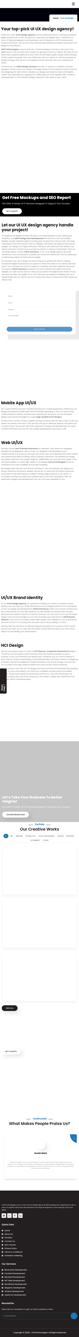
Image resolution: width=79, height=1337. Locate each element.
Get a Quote (12, 211)
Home (55, 18)
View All (10, 1008)
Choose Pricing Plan (15, 815)
